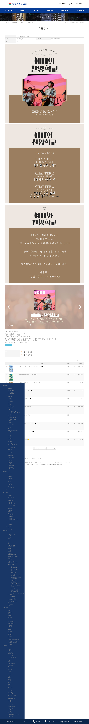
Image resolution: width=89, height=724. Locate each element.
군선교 (9, 618)
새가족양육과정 (11, 390)
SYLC (9, 543)
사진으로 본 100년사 (12, 419)
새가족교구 (10, 687)
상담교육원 (13, 580)
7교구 (9, 681)
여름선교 (10, 553)
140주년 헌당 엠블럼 (15, 413)
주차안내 (10, 462)
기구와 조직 (10, 405)
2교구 (9, 673)
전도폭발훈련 (11, 623)
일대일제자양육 (11, 545)
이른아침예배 (11, 502)
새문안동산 (10, 467)
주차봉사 (10, 631)
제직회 (9, 436)
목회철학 (10, 476)
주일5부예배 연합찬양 (13, 519)
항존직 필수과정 (11, 561)
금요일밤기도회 (11, 503)
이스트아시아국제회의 (13, 556)
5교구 (9, 678)
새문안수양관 (11, 465)
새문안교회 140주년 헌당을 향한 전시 (27, 423)
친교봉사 (10, 636)
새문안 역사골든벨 (12, 417)
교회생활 (7, 446)
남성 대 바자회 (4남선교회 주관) (26, 431)
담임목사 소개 (9, 473)
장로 (12, 655)
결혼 (9, 660)
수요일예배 (10, 483)
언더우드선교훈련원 (12, 601)
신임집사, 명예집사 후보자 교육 (18, 593)
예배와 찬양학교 (11, 547)
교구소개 (10, 670)
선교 (7, 609)
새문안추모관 (11, 468)
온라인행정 (8, 703)
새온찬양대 (10, 513)
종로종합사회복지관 (12, 641)
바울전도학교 (11, 622)
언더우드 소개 (11, 422)
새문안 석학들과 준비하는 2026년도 (26, 415)
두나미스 (10, 551)
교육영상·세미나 (9, 526)
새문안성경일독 (9, 529)
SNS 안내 (10, 666)
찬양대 (9, 440)
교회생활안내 (11, 392)
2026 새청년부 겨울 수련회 (25, 390)
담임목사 (22, 10)
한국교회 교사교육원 (15, 583)
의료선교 (10, 615)
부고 (9, 662)
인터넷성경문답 (11, 698)
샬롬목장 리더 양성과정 (16, 585)
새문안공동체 (80, 10)
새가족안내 (8, 387)
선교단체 (10, 441)
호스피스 (10, 633)
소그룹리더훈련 (14, 591)
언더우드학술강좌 (12, 555)
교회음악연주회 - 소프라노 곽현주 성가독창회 (29, 382)
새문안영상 (8, 527)
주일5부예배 (11, 497)
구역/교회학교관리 (12, 711)
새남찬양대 (10, 518)
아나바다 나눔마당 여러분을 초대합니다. (27, 374)
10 (54, 448)
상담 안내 (10, 449)
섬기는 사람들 (11, 406)
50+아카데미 (14, 579)
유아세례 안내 (11, 451)
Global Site (10, 428)
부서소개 (7, 433)
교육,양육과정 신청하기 (13, 563)
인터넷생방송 (8, 521)
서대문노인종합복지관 (13, 642)
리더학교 (10, 548)
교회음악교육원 (11, 596)
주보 (9, 650)
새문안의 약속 (11, 401)
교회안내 (7, 395)
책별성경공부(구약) (15, 575)
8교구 (9, 682)
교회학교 (10, 438)
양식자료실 (10, 692)
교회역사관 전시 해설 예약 (14, 714)
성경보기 (7, 697)
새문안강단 (8, 491)
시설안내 (7, 459)
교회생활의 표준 (11, 448)
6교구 (9, 679)
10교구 (9, 685)
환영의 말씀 (10, 389)
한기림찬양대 (11, 515)
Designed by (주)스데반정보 (55, 464)
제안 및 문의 (27, 458)
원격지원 (40, 458)
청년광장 (7, 540)
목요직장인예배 (11, 505)
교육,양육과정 (9, 558)
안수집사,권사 (14, 657)
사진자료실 (10, 693)
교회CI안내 (10, 409)
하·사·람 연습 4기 (15, 569)
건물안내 (10, 460)
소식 (7, 647)
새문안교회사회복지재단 (13, 639)
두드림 (9, 537)
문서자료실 (10, 690)
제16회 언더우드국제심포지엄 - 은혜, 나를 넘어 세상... (30, 366)
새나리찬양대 (11, 516)
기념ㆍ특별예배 (9, 524)
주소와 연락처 (11, 408)
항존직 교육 (13, 587)
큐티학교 (13, 566)
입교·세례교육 (14, 588)
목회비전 (10, 478)
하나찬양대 (10, 508)
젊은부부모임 (8, 535)
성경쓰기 (10, 700)
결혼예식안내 (11, 716)
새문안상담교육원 (12, 599)
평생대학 (10, 644)
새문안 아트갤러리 (12, 695)
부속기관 (10, 443)
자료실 (7, 689)
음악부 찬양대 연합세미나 (24, 398)
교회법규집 (8, 454)
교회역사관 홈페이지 (12, 424)
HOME (7, 22)
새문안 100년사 (11, 421)
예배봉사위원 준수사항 (13, 430)
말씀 (7, 494)
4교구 (9, 676)
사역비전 (10, 400)
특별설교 (7, 489)
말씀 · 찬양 (36, 10)
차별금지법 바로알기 (10, 606)
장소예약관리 (11, 708)
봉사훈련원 (13, 582)
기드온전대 (10, 625)
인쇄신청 (10, 713)
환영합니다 (8, 10)
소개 (9, 475)
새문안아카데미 (9, 595)
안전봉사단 (10, 634)
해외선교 (10, 610)
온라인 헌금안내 (11, 706)
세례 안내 (10, 452)
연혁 (9, 403)
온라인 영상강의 (11, 564)
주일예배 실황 (9, 523)
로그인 (72, 4)
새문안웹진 (10, 665)
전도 (7, 620)
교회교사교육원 (11, 598)
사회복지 (7, 638)
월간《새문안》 (11, 663)
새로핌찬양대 (11, 510)
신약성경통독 (14, 567)
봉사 (7, 628)
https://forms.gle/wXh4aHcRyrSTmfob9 (22, 337)
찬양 (7, 507)
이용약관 (34, 458)
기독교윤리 (13, 574)
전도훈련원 (10, 604)
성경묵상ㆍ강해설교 (10, 488)
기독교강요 (13, 572)
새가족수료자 (11, 393)
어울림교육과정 (11, 534)
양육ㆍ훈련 (50, 10)
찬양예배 (10, 484)
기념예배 (10, 486)
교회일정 (10, 652)
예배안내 (7, 425)
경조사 (9, 658)
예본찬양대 (10, 511)
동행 (9, 539)
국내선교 (10, 612)
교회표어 (10, 398)
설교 (7, 480)
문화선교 (10, 617)
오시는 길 (10, 464)
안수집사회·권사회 (12, 444)
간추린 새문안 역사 (12, 416)
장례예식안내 (11, 717)
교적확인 (10, 709)
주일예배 (10, 481)
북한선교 (10, 614)
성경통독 (10, 550)
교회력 (9, 432)
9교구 (9, 684)
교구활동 (7, 668)
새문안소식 (10, 649)
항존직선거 (10, 654)
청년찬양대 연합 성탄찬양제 (25, 407)
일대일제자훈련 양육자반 (16, 577)
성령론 (12, 571)
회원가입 (76, 4)
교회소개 (10, 397)
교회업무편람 (11, 457)
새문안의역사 (8, 414)
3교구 (9, 674)
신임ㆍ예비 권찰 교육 (15, 590)
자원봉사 (10, 630)
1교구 (9, 671)
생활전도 (10, 626)
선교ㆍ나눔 (64, 10)
